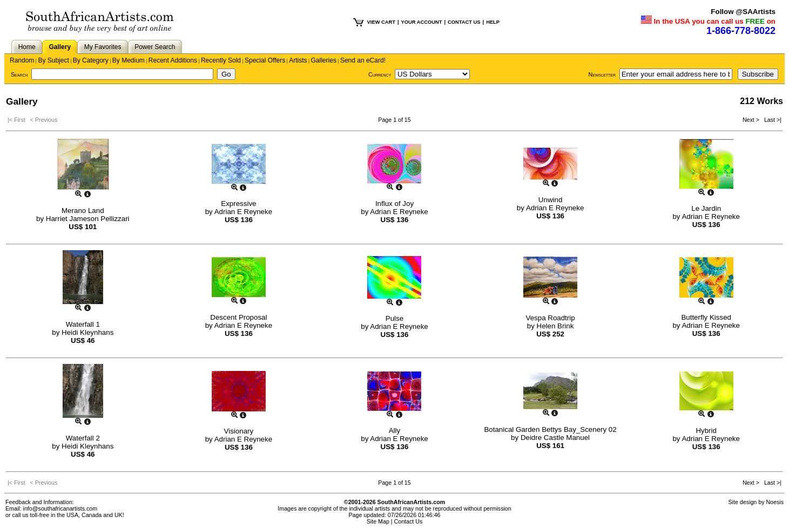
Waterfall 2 (83, 438)
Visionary (239, 431)
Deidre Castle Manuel (555, 437)
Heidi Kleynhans (87, 332)
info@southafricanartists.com (60, 508)
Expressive (238, 203)
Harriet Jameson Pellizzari (88, 219)
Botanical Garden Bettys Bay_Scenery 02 (550, 429)
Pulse (394, 318)
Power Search (154, 47)
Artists (298, 60)
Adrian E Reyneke (243, 212)
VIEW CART (381, 22)
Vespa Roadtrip (550, 318)
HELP (493, 22)
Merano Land (83, 211)
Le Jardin (706, 208)
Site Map (378, 521)
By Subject (53, 60)
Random (22, 60)
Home (27, 47)
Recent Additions (173, 60)
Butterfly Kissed (706, 317)
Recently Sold (221, 60)
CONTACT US (464, 22)
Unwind (550, 200)
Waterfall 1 (83, 324)
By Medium (128, 60)
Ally (394, 430)
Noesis (775, 502)
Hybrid (706, 430)
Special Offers (265, 60)
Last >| (771, 119)
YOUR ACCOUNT (421, 22)
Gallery (60, 47)
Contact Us (408, 521)
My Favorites (103, 47)
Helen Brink (555, 326)
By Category (91, 60)
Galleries (323, 60)
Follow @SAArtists (743, 12)
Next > (752, 119)
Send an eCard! (363, 60)
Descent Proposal (238, 317)
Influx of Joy (394, 203)
